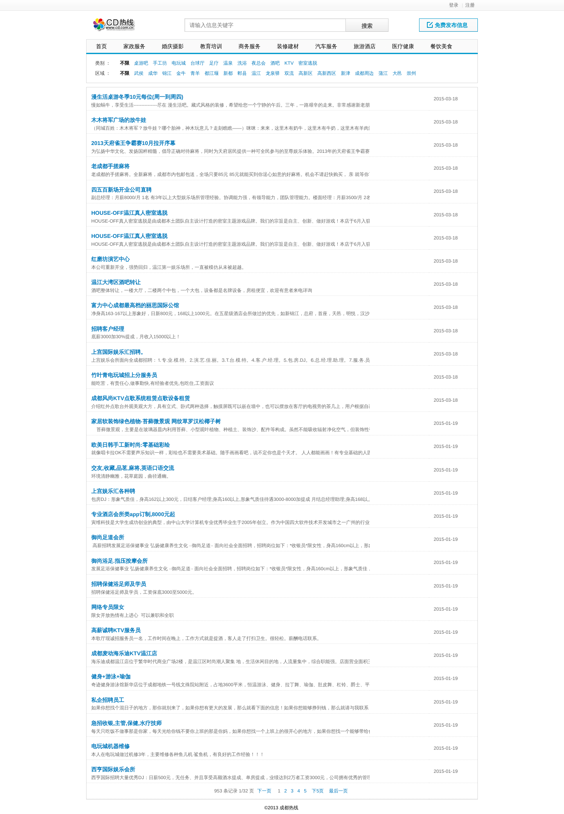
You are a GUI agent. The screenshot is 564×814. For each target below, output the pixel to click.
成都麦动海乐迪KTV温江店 (124, 653)
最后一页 (338, 791)
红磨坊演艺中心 (110, 259)
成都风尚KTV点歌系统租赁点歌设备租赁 (140, 398)
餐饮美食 (441, 46)
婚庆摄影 (173, 46)
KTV (288, 63)
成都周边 (364, 73)
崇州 (411, 73)
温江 (256, 73)
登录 (453, 5)
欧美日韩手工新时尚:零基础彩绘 (130, 445)
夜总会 (258, 63)
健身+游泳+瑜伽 (110, 676)
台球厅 (197, 63)
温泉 (228, 63)
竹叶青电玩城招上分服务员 (124, 375)
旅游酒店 (365, 46)
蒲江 (383, 73)
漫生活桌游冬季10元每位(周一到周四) (137, 97)
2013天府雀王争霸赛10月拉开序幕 (133, 143)
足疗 (214, 63)
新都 (228, 73)
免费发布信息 (447, 25)
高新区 (305, 73)
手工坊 (160, 63)
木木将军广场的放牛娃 (118, 120)
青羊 (195, 73)
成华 (152, 73)
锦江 (167, 73)
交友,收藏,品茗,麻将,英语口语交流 (132, 468)
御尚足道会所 (107, 537)
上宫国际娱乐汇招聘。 (118, 352)
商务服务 (249, 46)
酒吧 (275, 63)
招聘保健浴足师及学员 (118, 584)
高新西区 (326, 73)
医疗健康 (403, 46)
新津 (345, 73)
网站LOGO (118, 27)
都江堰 (211, 73)
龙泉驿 (273, 73)
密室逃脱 (307, 63)
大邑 (397, 73)
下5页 (318, 791)
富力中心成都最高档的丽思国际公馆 (135, 305)
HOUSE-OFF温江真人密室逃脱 (129, 213)
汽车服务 (326, 46)
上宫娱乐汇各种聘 (113, 491)
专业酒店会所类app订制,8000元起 (133, 514)
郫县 (242, 73)
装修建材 (288, 46)
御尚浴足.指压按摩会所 (119, 561)
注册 (470, 5)
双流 (289, 73)
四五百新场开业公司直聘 (121, 190)
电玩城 (179, 63)
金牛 (181, 73)
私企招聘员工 (107, 700)
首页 (101, 46)
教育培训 (211, 46)
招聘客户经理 (107, 329)
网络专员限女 (107, 607)
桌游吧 (141, 63)
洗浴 (242, 63)
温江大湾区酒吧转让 (116, 282)
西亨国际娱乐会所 (113, 769)
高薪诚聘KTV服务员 (116, 630)
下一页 (264, 791)
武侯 (138, 73)
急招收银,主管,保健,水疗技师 (126, 723)
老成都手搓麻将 (110, 166)
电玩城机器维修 (110, 746)
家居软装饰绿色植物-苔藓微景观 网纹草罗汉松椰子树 (156, 421)
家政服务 (134, 46)
